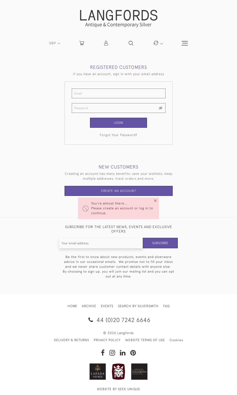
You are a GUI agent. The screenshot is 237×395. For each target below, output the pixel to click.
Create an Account (119, 191)
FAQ (166, 306)
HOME (72, 306)
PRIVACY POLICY (107, 340)
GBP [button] (53, 43)
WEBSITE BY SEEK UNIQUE (118, 389)
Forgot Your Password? (118, 135)
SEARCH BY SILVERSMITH (138, 306)
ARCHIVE (89, 306)
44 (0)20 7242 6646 (118, 320)
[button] (106, 43)
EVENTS (107, 306)
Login (118, 122)
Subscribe (160, 243)
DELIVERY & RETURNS (71, 340)
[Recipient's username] (101, 243)
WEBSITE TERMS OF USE (145, 340)
